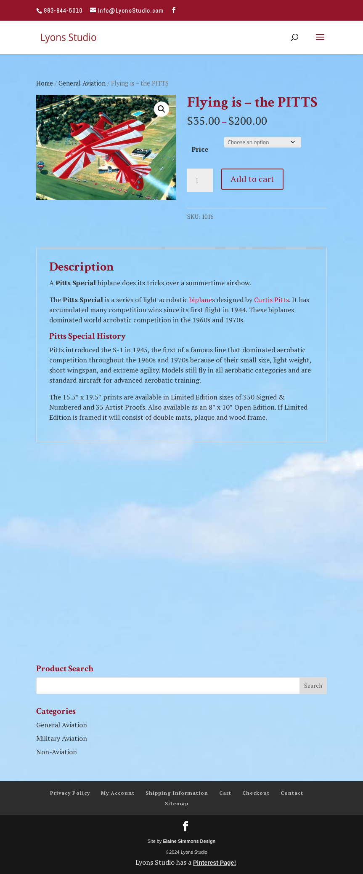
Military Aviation (61, 738)
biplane (200, 299)
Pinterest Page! (214, 862)
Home (44, 83)
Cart (225, 793)
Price (199, 149)
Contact (292, 793)
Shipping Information (177, 793)
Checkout (256, 793)
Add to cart (252, 179)
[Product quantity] (199, 180)
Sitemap (176, 803)
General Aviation (82, 83)
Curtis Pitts (271, 299)
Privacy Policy (70, 793)
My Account (118, 793)
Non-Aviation (56, 751)
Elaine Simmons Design (189, 841)
